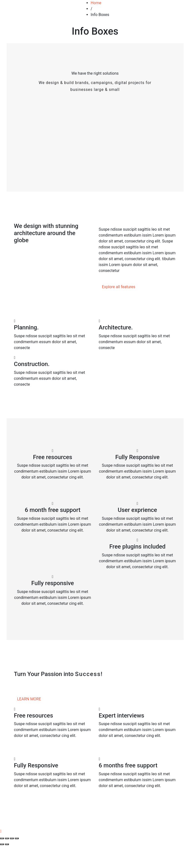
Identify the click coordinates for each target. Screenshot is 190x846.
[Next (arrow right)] (7, 844)
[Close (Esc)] (2, 838)
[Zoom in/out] (17, 838)
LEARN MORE (29, 699)
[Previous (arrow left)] (2, 844)
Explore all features (118, 286)
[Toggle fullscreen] (12, 838)
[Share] (7, 838)
